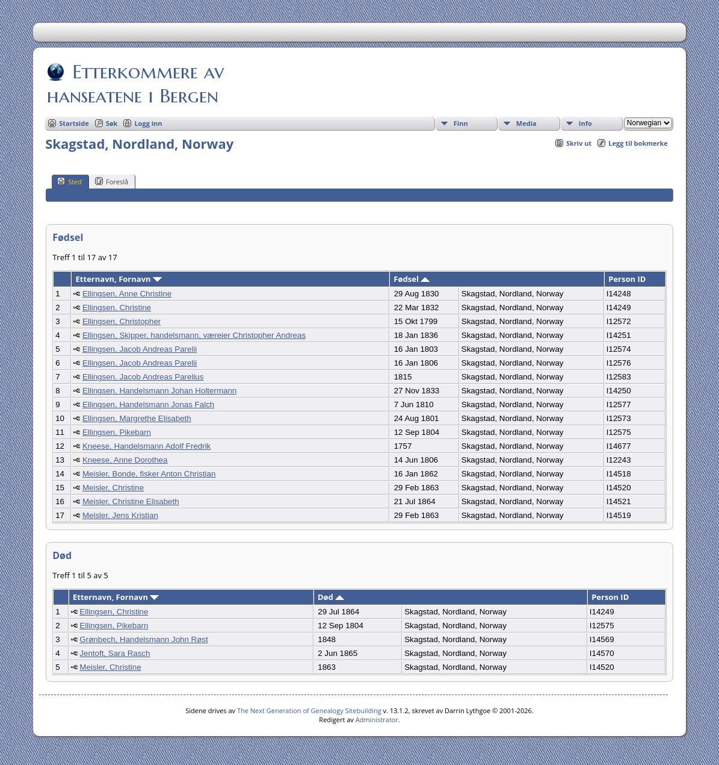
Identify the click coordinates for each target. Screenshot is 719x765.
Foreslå (111, 181)
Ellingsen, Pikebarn (116, 432)
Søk (112, 123)
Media (526, 123)
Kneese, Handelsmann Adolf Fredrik (146, 446)
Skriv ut (578, 143)
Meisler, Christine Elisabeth (130, 501)
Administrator (377, 719)
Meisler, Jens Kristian (120, 515)
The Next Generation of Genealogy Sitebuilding (309, 710)
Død (331, 597)
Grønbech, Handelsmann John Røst (143, 639)
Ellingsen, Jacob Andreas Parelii (139, 349)
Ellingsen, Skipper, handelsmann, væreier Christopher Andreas (194, 335)
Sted (69, 181)
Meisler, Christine (113, 487)
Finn (461, 123)
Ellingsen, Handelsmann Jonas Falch (148, 404)
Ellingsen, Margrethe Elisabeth (136, 418)
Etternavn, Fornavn (119, 278)
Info (585, 123)
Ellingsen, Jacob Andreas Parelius (143, 376)
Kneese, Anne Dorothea (125, 459)
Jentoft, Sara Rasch (114, 653)
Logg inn (148, 123)
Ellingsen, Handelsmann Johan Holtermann (159, 390)
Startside (74, 123)
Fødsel (411, 278)
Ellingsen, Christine (116, 307)
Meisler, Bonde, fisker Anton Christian (149, 473)
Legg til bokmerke (638, 143)
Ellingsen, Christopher (121, 321)
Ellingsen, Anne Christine (126, 293)
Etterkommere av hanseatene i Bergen (135, 84)
